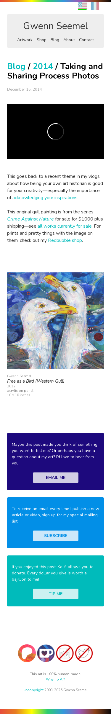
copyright (33, 690)
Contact (86, 40)
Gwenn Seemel (55, 26)
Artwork (25, 40)
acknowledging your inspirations (45, 197)
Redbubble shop (65, 240)
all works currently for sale (65, 226)
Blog (55, 40)
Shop (41, 40)
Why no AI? (55, 679)
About (69, 40)
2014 (43, 66)
